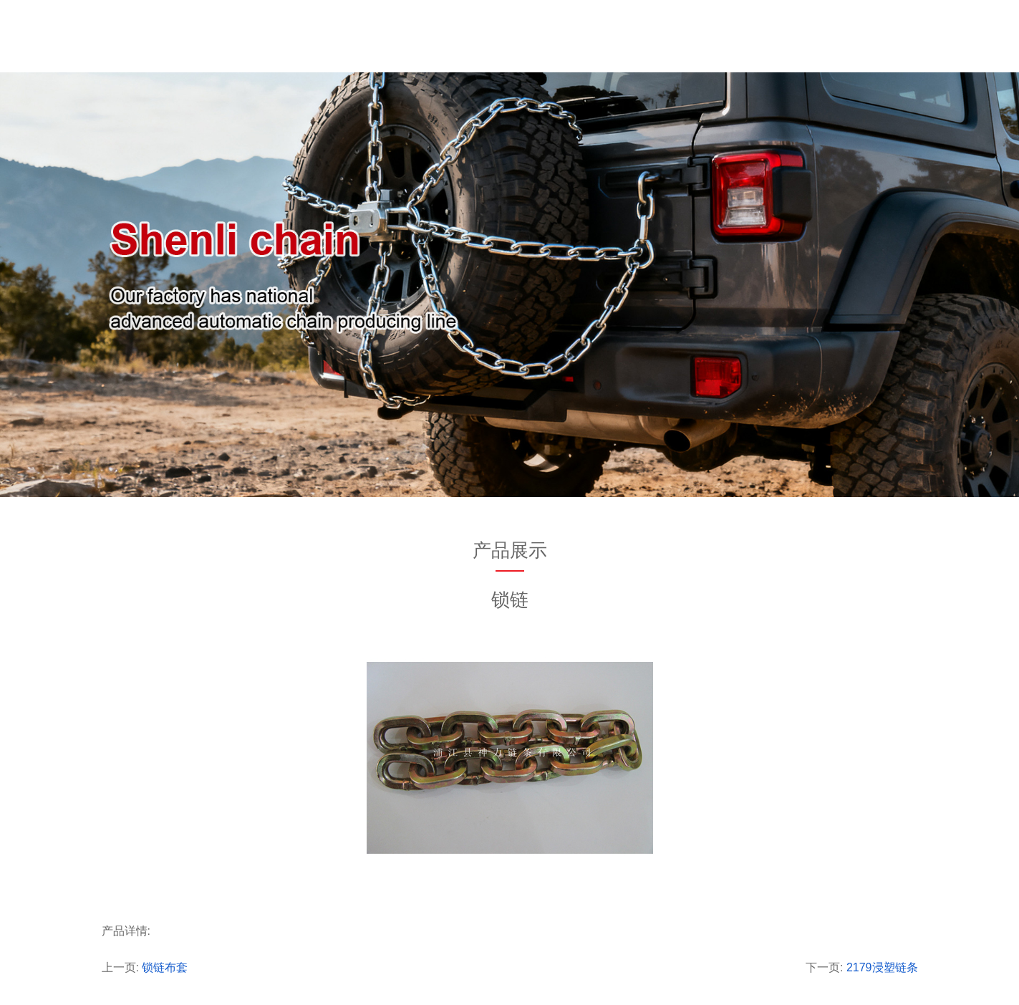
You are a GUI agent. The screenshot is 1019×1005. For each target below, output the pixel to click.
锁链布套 (165, 967)
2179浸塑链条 (882, 967)
